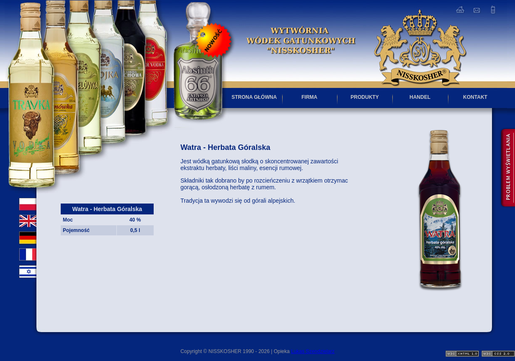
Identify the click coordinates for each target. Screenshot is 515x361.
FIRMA (309, 97)
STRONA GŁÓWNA (254, 97)
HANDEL (419, 97)
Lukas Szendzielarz (313, 351)
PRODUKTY (364, 97)
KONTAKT (475, 97)
